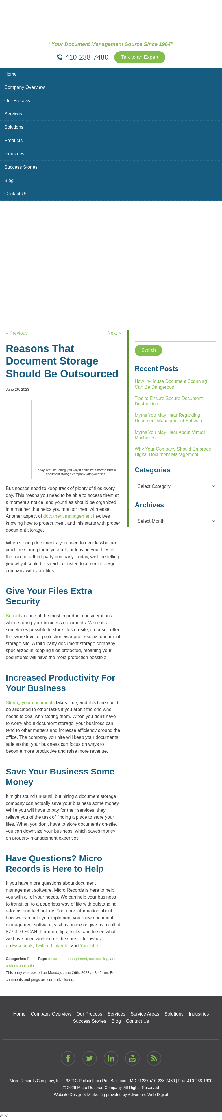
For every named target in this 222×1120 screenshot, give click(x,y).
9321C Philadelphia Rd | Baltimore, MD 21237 (107, 1081)
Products (13, 141)
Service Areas (145, 1014)
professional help (20, 966)
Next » (114, 333)
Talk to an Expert (139, 57)
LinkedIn (60, 945)
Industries (14, 154)
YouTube (89, 945)
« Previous (17, 333)
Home (10, 74)
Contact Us (15, 194)
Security (14, 616)
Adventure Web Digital (148, 1095)
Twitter (41, 945)
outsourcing (98, 959)
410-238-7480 (162, 1081)
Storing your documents (30, 702)
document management (67, 516)
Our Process (17, 101)
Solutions (13, 127)
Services (13, 114)
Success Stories (21, 167)
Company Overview (24, 87)
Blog (9, 181)
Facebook (22, 945)
